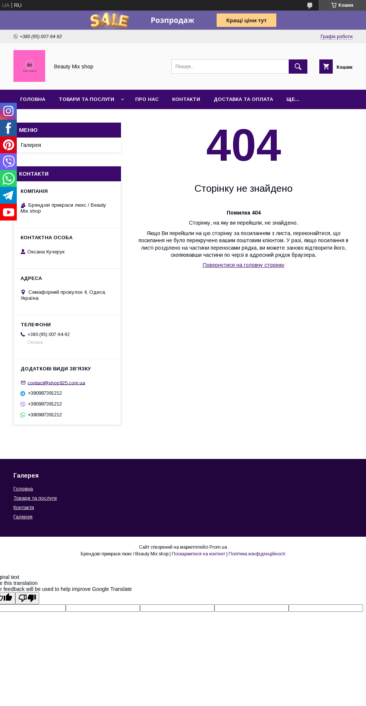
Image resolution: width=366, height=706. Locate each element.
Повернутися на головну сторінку (244, 265)
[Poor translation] (27, 598)
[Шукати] (298, 66)
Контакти (186, 99)
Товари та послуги (86, 99)
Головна (32, 99)
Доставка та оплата (243, 99)
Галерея (31, 145)
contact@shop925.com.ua (56, 382)
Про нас (147, 99)
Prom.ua (218, 547)
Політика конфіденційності (257, 554)
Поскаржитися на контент (198, 554)
